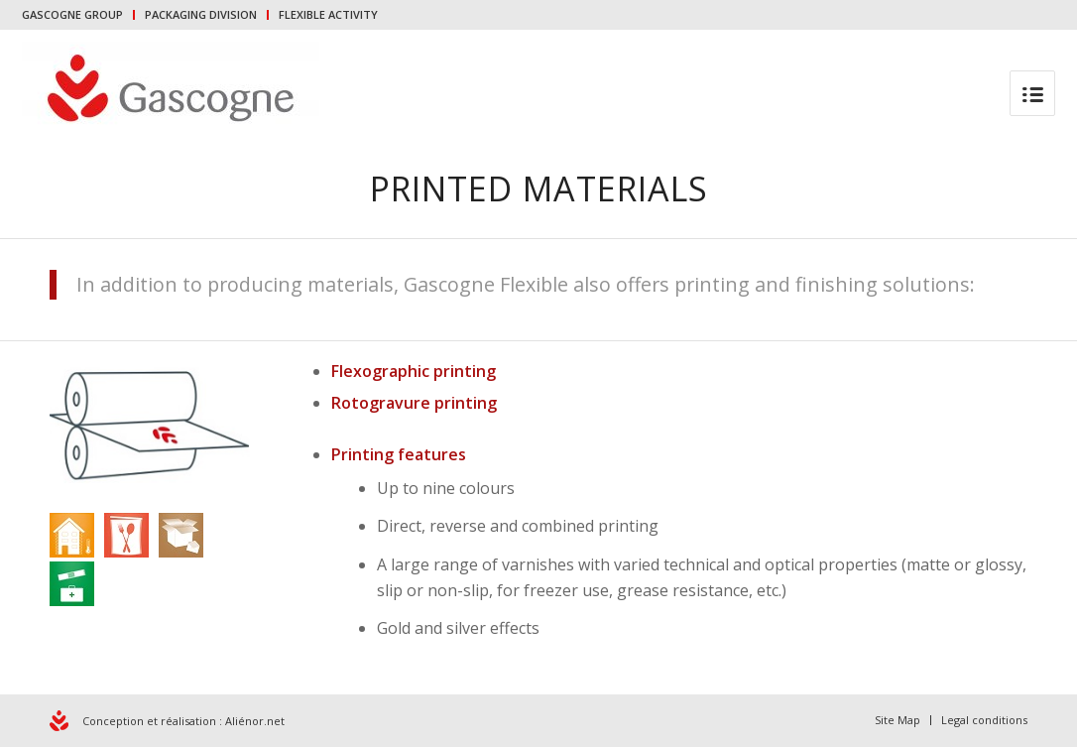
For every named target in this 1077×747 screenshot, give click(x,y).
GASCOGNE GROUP (72, 14)
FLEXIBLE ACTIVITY (328, 14)
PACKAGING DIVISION (201, 14)
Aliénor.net (255, 720)
